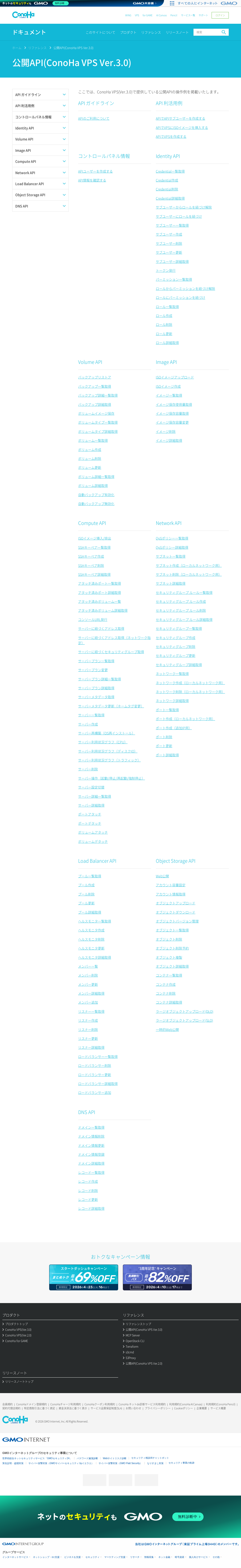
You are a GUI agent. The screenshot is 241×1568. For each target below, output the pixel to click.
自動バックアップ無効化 (96, 503)
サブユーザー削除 (169, 243)
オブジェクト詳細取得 (172, 966)
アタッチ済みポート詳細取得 (99, 592)
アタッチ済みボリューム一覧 (99, 601)
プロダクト (128, 32)
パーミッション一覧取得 (174, 279)
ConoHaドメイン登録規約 (31, 1404)
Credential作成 (167, 180)
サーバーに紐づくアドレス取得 (101, 628)
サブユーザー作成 (169, 234)
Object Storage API (175, 860)
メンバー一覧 (88, 966)
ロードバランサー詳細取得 (98, 1083)
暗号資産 (179, 1557)
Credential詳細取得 (170, 198)
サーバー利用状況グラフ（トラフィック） (109, 760)
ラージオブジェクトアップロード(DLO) (184, 1011)
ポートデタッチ (89, 823)
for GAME (148, 15)
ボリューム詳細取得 (93, 485)
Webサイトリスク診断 (114, 1458)
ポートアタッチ (89, 814)
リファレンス (151, 32)
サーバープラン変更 (93, 669)
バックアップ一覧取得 (94, 386)
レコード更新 (88, 1199)
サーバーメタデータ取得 (96, 696)
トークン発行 (166, 270)
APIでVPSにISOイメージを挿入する (182, 127)
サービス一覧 (188, 15)
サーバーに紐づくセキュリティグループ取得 (111, 651)
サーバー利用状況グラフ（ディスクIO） (107, 751)
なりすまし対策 (155, 1463)
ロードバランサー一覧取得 (98, 1056)
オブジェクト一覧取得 (172, 930)
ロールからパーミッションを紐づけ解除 (185, 288)
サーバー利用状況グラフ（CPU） (103, 742)
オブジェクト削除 (169, 939)
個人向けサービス (198, 1557)
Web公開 (162, 876)
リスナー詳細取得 (91, 1047)
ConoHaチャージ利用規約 (65, 1404)
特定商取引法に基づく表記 (39, 1408)
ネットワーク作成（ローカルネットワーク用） (190, 682)
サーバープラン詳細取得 (96, 688)
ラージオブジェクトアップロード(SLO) (184, 1020)
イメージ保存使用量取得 (174, 404)
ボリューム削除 (89, 458)
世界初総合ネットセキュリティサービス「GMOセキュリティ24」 (37, 1458)
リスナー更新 (88, 1038)
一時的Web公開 (167, 1029)
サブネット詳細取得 (170, 583)
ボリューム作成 (89, 449)
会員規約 (7, 1404)
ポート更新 (164, 745)
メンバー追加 (88, 1002)
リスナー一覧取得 (91, 1011)
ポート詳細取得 (167, 754)
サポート (203, 15)
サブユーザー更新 (169, 252)
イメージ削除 (166, 431)
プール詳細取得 (89, 912)
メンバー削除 (88, 975)
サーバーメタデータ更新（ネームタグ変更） (111, 706)
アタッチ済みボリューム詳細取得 (103, 610)
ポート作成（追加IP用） (174, 727)
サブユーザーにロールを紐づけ (179, 216)
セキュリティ (92, 1557)
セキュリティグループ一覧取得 (179, 628)
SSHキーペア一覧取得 (94, 547)
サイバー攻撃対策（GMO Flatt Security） (120, 1463)
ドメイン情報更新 (91, 1145)
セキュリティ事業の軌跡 (181, 1463)
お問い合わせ (133, 1408)
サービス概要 (218, 1408)
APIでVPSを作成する (171, 136)
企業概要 (202, 1408)
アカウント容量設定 (170, 884)
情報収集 (149, 1557)
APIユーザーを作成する (95, 171)
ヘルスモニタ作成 (91, 930)
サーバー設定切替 (91, 787)
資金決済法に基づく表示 (73, 1408)
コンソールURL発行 (92, 619)
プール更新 (86, 903)
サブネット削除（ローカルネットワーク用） (189, 574)
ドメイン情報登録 (91, 1154)
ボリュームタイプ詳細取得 (98, 431)
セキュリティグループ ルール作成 (181, 601)
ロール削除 (164, 324)
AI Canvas (161, 15)
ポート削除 (164, 736)
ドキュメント (29, 32)
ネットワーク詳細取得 (172, 700)
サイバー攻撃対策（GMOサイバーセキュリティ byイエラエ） (61, 1463)
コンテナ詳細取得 (169, 1002)
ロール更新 (164, 333)
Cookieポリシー (183, 1408)
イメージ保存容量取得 (172, 413)
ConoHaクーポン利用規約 (99, 1404)
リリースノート (177, 32)
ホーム (16, 47)
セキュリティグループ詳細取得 (179, 664)
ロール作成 (164, 315)
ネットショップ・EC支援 (46, 1557)
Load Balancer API (97, 860)
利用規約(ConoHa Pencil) (220, 1404)
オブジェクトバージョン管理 (177, 921)
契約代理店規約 (11, 1408)
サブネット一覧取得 (170, 556)
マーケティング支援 (114, 1557)
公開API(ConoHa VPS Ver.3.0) (73, 47)
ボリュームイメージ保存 (96, 413)
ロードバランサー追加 (94, 1092)
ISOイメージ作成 (168, 386)
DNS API (86, 1112)
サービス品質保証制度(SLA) (106, 1408)
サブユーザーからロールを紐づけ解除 (184, 207)
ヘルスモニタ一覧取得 (94, 921)
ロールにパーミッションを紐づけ (180, 297)
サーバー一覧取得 (91, 715)
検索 (224, 32)
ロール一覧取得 (167, 306)
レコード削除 (88, 1190)
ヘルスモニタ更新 (91, 948)
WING (128, 15)
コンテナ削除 (166, 993)
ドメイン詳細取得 (91, 1163)
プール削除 (86, 894)
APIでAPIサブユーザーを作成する (180, 118)
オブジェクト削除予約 (172, 948)
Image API (166, 362)
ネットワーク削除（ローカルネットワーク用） (190, 691)
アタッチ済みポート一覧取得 (99, 583)
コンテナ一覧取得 (169, 975)
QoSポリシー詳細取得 (172, 547)
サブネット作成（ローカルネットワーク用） (189, 565)
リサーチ (135, 1557)
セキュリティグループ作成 (175, 637)
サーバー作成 (88, 724)
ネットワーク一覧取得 (172, 673)
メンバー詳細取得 (91, 993)
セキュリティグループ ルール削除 (181, 610)
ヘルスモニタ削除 (91, 939)
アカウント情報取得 (170, 894)
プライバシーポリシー (158, 1408)
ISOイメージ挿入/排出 (94, 538)
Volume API (90, 362)
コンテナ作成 (166, 984)
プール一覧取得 (89, 876)
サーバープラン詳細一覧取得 (99, 679)
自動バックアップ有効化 (96, 494)
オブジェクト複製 (169, 957)
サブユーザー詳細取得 (172, 261)
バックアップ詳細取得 (94, 404)
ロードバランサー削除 (94, 1065)
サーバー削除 (88, 769)
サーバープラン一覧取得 (96, 660)
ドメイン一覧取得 (91, 1127)
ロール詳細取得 (167, 342)
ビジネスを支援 (72, 1557)
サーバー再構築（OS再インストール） (106, 733)
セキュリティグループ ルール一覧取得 (184, 592)
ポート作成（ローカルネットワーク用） (185, 718)
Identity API (168, 156)
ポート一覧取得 (167, 709)
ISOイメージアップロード (175, 377)
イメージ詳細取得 (169, 440)
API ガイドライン (96, 103)
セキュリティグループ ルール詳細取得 (184, 619)
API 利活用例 (169, 103)
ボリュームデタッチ (93, 841)
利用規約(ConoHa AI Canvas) (185, 1404)
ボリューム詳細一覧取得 (96, 476)
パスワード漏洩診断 (87, 1458)
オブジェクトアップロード (175, 903)
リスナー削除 (88, 1029)
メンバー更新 (88, 984)
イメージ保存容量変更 (172, 422)
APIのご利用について (93, 118)
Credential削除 (167, 189)
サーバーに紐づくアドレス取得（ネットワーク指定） (114, 640)
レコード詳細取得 (91, 1208)
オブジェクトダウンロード (175, 912)
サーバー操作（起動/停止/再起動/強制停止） (111, 778)
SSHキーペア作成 (91, 556)
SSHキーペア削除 (91, 565)
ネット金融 (164, 1557)
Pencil (173, 15)
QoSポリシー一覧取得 (172, 538)
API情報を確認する (92, 180)
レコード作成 (88, 1181)
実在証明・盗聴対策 (13, 1463)
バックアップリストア (94, 377)
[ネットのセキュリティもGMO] (36, 3)
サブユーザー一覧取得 (172, 225)
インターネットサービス (15, 1557)
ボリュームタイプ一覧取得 (98, 422)
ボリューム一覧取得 (93, 440)
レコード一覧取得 (91, 1172)
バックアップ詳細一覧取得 (98, 395)
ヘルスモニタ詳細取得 (94, 957)
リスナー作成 (88, 1020)
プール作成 (86, 884)
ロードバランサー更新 (94, 1074)
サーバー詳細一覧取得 (94, 796)
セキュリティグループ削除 (175, 646)
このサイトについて (100, 32)
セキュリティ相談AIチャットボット (150, 1458)
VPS (137, 15)
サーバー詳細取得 (91, 805)
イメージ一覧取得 (169, 395)
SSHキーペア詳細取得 (94, 574)
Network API (168, 523)
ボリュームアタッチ (93, 832)
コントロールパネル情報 (104, 156)
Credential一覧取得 (170, 171)
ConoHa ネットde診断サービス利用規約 (142, 1404)
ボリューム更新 (89, 467)
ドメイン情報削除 (91, 1136)
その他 (216, 1557)
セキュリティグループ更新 (175, 655)
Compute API (92, 523)
